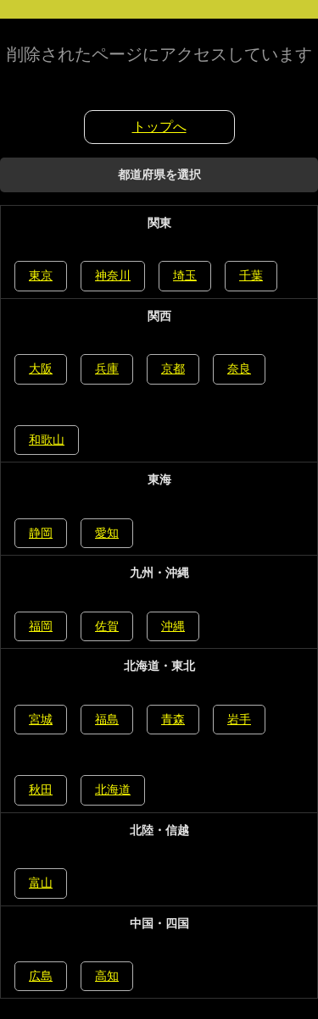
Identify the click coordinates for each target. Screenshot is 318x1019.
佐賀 (107, 626)
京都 (173, 368)
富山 (41, 882)
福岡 (41, 626)
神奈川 (113, 275)
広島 (41, 976)
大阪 (41, 368)
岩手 (239, 719)
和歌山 (46, 439)
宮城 (41, 719)
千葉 (251, 275)
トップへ (159, 126)
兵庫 (107, 368)
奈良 (239, 368)
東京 (41, 275)
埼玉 (185, 275)
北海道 (113, 789)
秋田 (41, 789)
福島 (107, 719)
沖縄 (173, 626)
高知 (107, 976)
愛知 (107, 533)
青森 (173, 719)
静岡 (41, 533)
